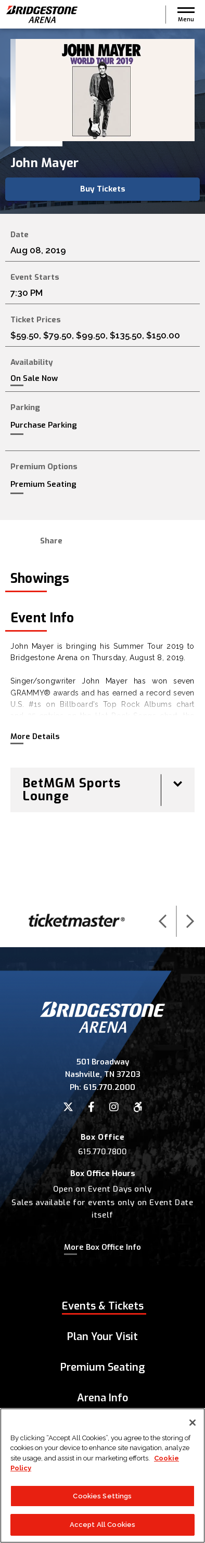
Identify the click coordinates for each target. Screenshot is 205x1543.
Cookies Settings (102, 1496)
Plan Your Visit (102, 1337)
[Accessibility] (138, 1107)
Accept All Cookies (102, 1525)
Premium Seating (43, 484)
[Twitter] (68, 1107)
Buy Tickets (102, 189)
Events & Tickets (103, 1306)
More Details (34, 736)
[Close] (192, 1422)
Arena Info (102, 1398)
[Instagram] (114, 1107)
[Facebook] (91, 1107)
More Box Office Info (102, 1247)
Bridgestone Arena (41, 14)
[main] (102, 462)
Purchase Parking (43, 425)
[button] (186, 14)
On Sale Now (34, 379)
